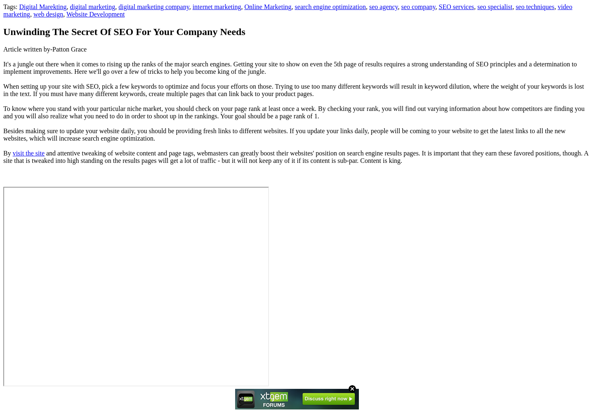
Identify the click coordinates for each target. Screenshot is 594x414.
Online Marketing (267, 6)
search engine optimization (330, 6)
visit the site (29, 153)
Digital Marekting (42, 6)
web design (48, 14)
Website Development (95, 14)
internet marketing (217, 6)
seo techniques (535, 6)
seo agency (383, 6)
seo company (418, 6)
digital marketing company (153, 6)
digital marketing (93, 6)
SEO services (456, 6)
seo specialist (494, 6)
